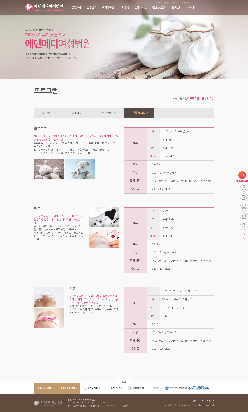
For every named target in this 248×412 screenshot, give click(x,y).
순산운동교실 (109, 113)
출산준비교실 (49, 113)
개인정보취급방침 (198, 401)
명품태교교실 (79, 113)
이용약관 (210, 401)
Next (212, 388)
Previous (163, 388)
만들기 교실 (139, 113)
